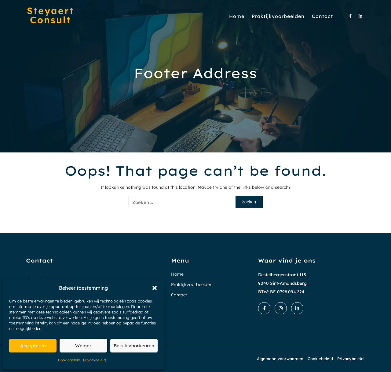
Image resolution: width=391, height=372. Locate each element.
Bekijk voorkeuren (134, 346)
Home (236, 16)
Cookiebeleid (69, 360)
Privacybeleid (94, 360)
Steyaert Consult (50, 15)
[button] (155, 288)
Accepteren (33, 346)
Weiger (83, 346)
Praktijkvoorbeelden (278, 16)
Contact (322, 16)
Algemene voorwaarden (280, 358)
